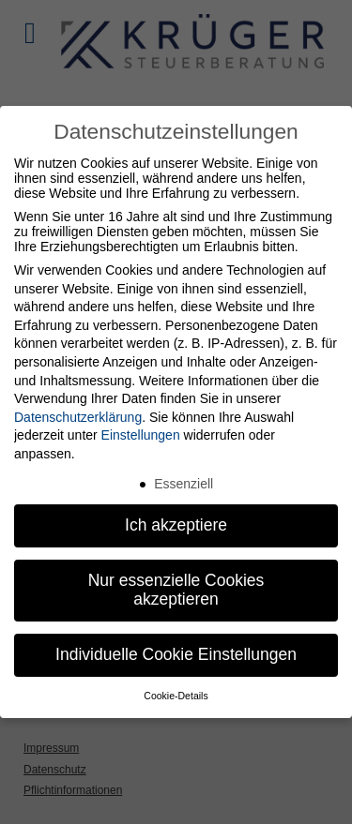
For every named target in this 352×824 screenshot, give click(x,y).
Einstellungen (140, 434)
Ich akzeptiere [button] (176, 525)
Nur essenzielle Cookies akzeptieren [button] (176, 589)
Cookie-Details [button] (175, 695)
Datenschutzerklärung (78, 417)
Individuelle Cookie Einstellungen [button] (176, 654)
